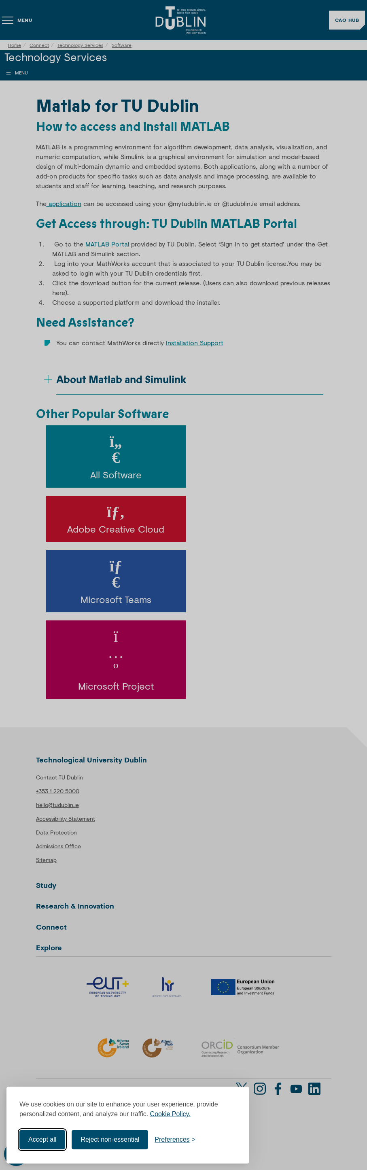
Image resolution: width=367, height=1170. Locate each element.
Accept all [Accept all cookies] (42, 1139)
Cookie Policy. (170, 1114)
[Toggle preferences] (175, 1140)
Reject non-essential (110, 1139)
